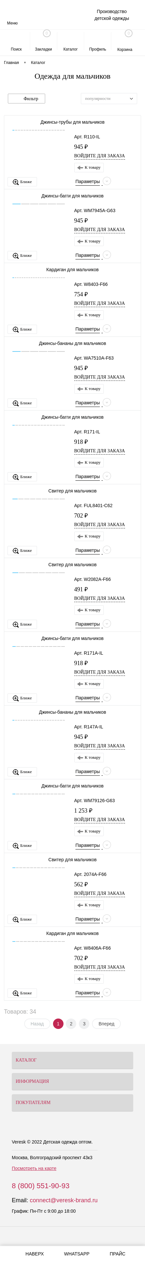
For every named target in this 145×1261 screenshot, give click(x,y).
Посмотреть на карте (34, 1168)
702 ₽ (81, 515)
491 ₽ (81, 589)
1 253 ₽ (83, 810)
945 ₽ (81, 147)
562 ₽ (81, 884)
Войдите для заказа (99, 155)
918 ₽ (81, 442)
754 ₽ (81, 294)
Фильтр (26, 98)
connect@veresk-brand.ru (64, 1200)
